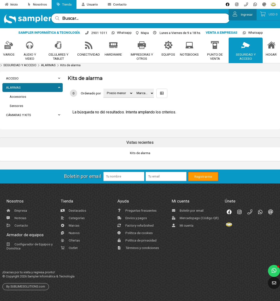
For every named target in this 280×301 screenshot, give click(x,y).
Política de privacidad (136, 240)
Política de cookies (134, 233)
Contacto (115, 4)
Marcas (69, 225)
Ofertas (70, 240)
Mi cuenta (182, 225)
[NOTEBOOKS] (189, 45)
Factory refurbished (135, 225)
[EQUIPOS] (168, 45)
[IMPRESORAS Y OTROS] (142, 45)
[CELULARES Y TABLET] (58, 45)
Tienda (62, 4)
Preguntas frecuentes (136, 210)
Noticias (15, 218)
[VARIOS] (9, 45)
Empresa (16, 210)
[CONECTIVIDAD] (89, 45)
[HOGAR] (271, 45)
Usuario (88, 4)
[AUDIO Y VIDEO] (30, 45)
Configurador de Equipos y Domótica (29, 246)
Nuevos (70, 233)
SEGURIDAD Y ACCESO (19, 65)
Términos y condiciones (137, 248)
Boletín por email (187, 210)
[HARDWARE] (113, 45)
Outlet (69, 248)
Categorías (72, 218)
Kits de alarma (70, 65)
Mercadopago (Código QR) (195, 218)
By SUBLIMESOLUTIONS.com (25, 286)
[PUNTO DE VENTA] (215, 45)
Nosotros (35, 4)
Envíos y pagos (131, 218)
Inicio (9, 4)
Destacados (73, 210)
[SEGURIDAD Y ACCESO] (246, 45)
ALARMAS (48, 65)
